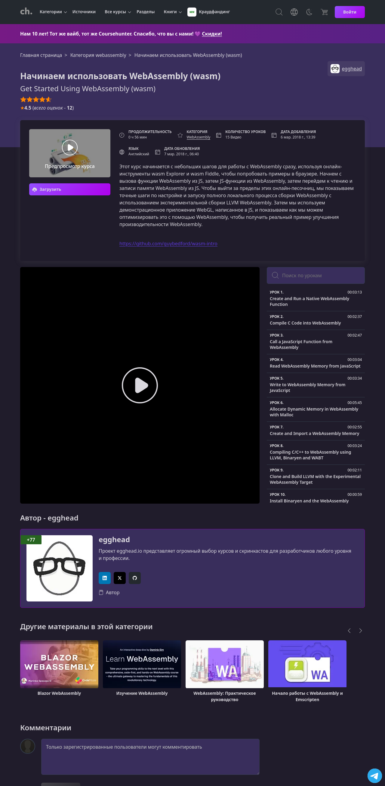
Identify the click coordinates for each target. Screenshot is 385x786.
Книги (170, 11)
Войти (349, 12)
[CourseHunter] (26, 12)
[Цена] (324, 12)
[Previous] (349, 630)
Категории (51, 11)
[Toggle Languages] (294, 12)
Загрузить (46, 189)
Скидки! (212, 33)
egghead (114, 539)
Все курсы (115, 11)
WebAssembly (199, 137)
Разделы (146, 11)
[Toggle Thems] (309, 12)
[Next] (360, 630)
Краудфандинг (208, 12)
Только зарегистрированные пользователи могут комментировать (150, 757)
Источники (84, 11)
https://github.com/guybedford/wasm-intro (168, 243)
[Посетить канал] (375, 776)
